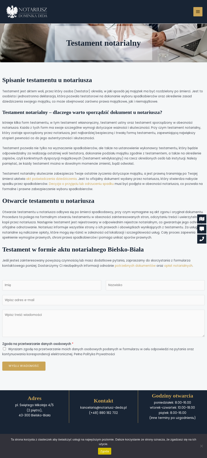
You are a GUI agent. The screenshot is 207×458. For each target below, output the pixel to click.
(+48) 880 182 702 (103, 413)
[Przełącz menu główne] (198, 11)
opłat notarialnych (178, 266)
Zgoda (104, 451)
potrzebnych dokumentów (135, 266)
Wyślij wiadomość (24, 366)
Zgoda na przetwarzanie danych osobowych (37, 344)
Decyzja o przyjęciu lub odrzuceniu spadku (81, 184)
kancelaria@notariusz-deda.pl (103, 407)
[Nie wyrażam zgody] (201, 446)
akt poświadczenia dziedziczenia (51, 179)
